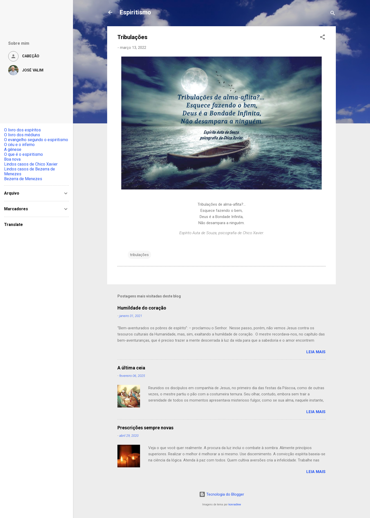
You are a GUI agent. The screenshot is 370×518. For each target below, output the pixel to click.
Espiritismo (135, 12)
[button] (322, 38)
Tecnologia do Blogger (221, 494)
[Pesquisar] (333, 14)
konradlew (234, 504)
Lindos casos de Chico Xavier (31, 164)
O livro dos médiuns (22, 134)
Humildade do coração (141, 308)
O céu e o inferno (19, 144)
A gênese (12, 149)
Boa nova (12, 159)
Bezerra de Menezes (23, 178)
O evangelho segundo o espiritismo (36, 139)
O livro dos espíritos (22, 130)
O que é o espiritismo (23, 154)
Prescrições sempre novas (145, 427)
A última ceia (131, 367)
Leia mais (316, 352)
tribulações (139, 254)
